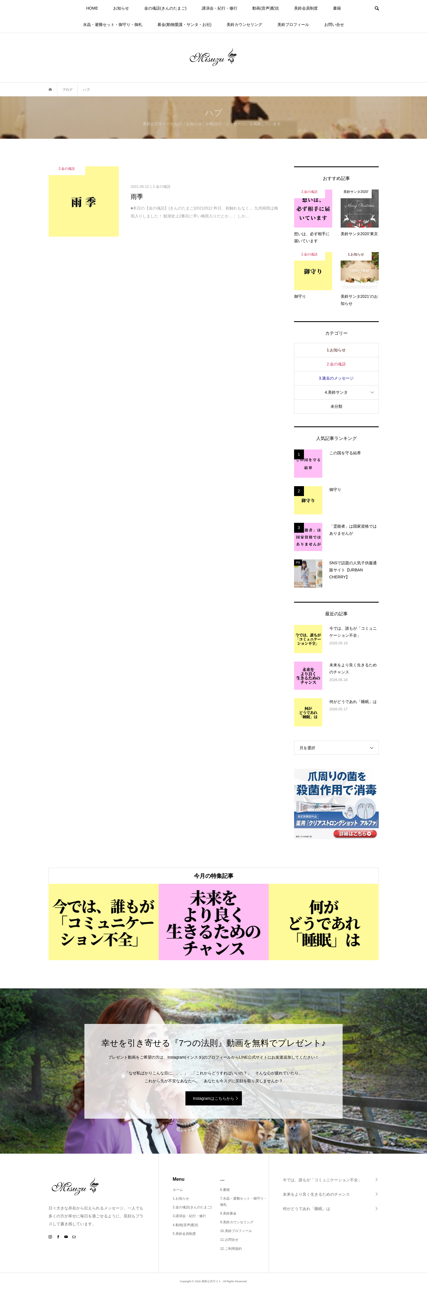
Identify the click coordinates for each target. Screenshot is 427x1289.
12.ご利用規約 (231, 1249)
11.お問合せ (229, 1240)
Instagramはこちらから (213, 1098)
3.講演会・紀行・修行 (189, 1216)
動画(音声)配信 (265, 8)
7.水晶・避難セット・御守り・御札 (243, 1202)
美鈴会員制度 (306, 8)
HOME (92, 8)
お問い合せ (334, 24)
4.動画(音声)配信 (185, 1225)
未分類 (336, 406)
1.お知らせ (336, 350)
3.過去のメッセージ (336, 378)
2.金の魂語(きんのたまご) (192, 1207)
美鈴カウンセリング (244, 24)
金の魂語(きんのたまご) (165, 8)
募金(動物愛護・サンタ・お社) (184, 24)
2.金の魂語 (336, 364)
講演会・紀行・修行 (219, 8)
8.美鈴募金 (228, 1213)
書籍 (337, 8)
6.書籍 (225, 1190)
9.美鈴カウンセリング (236, 1222)
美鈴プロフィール (293, 24)
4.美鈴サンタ (336, 392)
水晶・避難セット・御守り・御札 (112, 24)
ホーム (178, 1190)
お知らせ (121, 8)
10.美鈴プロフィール (236, 1231)
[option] (104, 922)
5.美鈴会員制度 (184, 1234)
